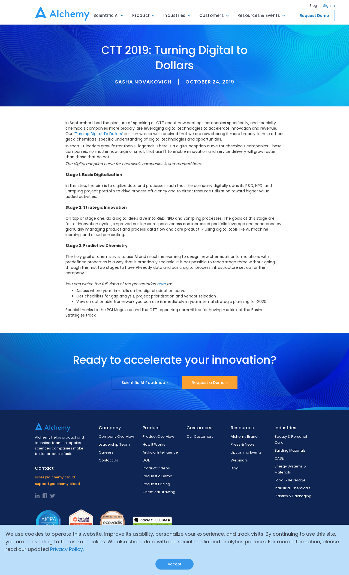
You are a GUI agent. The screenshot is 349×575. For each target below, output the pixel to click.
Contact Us (108, 460)
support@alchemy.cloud (57, 483)
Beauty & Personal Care (291, 439)
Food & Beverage (290, 480)
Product (141, 15)
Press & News (243, 444)
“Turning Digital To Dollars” (98, 133)
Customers (211, 15)
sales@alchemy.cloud (55, 477)
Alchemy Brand (244, 436)
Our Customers (199, 436)
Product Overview (158, 436)
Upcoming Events (246, 452)
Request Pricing (156, 484)
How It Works (154, 444)
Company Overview (116, 436)
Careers (106, 452)
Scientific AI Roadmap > (145, 382)
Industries (174, 15)
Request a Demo (157, 476)
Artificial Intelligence (160, 452)
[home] (62, 12)
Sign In (329, 6)
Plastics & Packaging (293, 496)
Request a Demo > (210, 382)
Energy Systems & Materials (290, 469)
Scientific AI (106, 15)
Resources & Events (258, 15)
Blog (313, 6)
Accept (175, 564)
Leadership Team (114, 444)
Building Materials (290, 450)
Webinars (239, 460)
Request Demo (314, 15)
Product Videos (156, 468)
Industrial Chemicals (293, 488)
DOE (146, 460)
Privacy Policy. (67, 549)
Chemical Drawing (159, 491)
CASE (279, 458)
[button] (109, 15)
